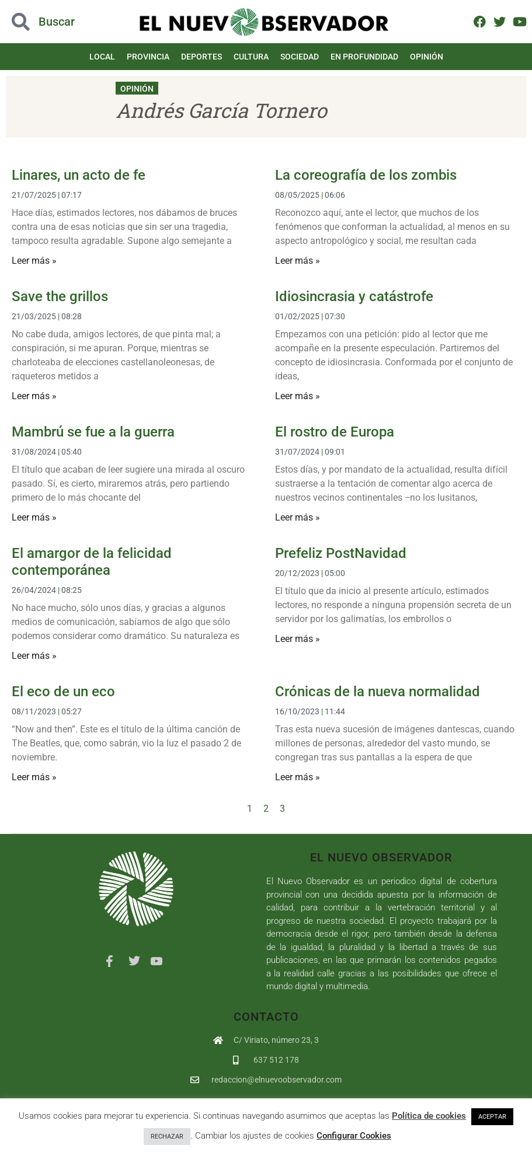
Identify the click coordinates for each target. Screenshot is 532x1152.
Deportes (201, 56)
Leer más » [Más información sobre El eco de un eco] (34, 777)
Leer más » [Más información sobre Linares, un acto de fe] (34, 260)
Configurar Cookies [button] (354, 1135)
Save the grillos (60, 296)
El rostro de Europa (334, 432)
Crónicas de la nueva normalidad (377, 691)
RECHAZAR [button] (167, 1136)
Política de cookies (429, 1116)
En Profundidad (364, 56)
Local (102, 56)
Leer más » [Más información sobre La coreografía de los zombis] (297, 260)
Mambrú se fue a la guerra (93, 432)
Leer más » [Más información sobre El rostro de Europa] (297, 517)
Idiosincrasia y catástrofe (354, 296)
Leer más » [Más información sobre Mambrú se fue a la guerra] (34, 517)
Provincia (148, 56)
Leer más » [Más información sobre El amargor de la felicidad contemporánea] (34, 655)
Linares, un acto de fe (78, 175)
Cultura (251, 56)
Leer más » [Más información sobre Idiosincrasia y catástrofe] (297, 396)
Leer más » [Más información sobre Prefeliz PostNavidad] (297, 638)
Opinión (426, 56)
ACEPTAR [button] (492, 1116)
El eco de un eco (63, 691)
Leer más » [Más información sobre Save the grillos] (34, 396)
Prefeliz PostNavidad (340, 553)
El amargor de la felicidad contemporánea (92, 561)
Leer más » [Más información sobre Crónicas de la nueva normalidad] (297, 777)
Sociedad (299, 56)
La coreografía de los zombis (366, 175)
